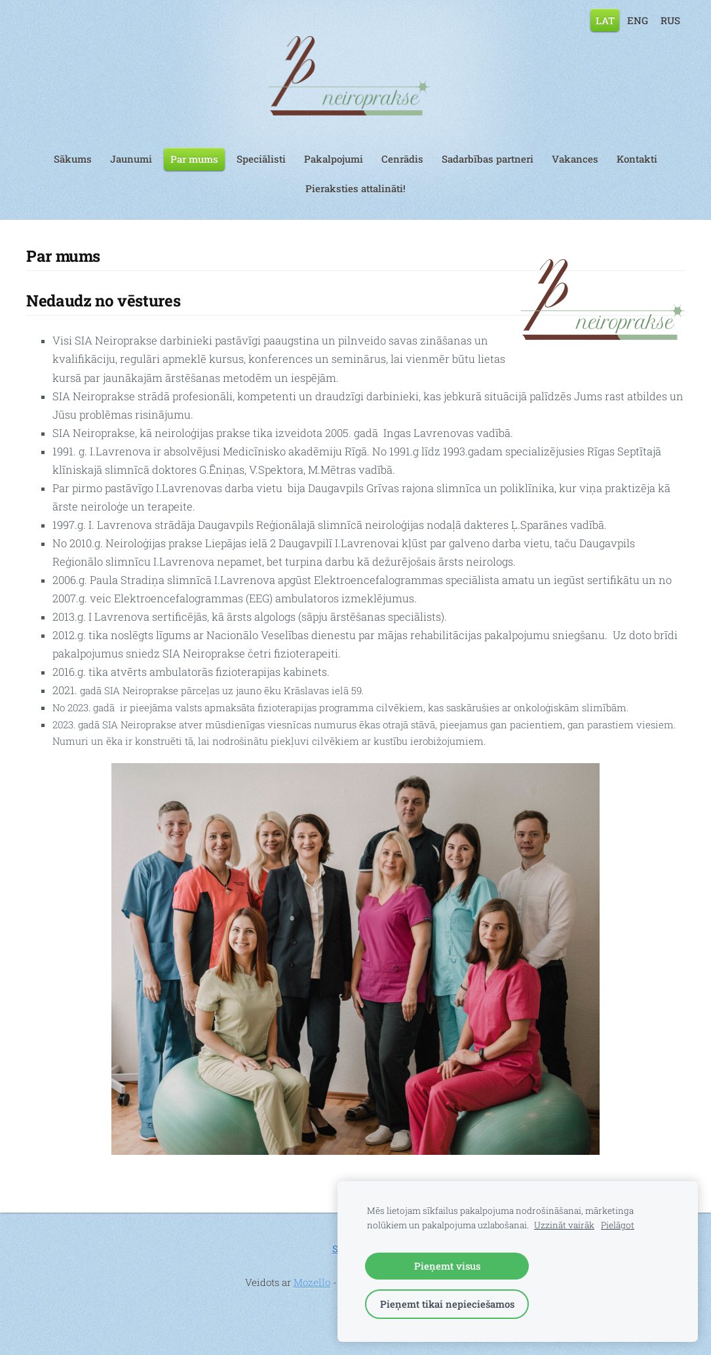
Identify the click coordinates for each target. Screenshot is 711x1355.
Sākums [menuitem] (73, 158)
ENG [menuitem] (637, 19)
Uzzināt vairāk (564, 1225)
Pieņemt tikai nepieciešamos (447, 1303)
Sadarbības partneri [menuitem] (487, 158)
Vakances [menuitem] (575, 158)
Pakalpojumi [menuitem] (333, 158)
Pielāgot (617, 1225)
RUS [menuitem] (670, 19)
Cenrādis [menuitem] (402, 158)
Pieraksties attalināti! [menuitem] (355, 188)
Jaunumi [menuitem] (131, 158)
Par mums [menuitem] (194, 158)
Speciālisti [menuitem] (261, 158)
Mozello (312, 1282)
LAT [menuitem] (605, 19)
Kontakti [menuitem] (637, 158)
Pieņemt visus (447, 1265)
